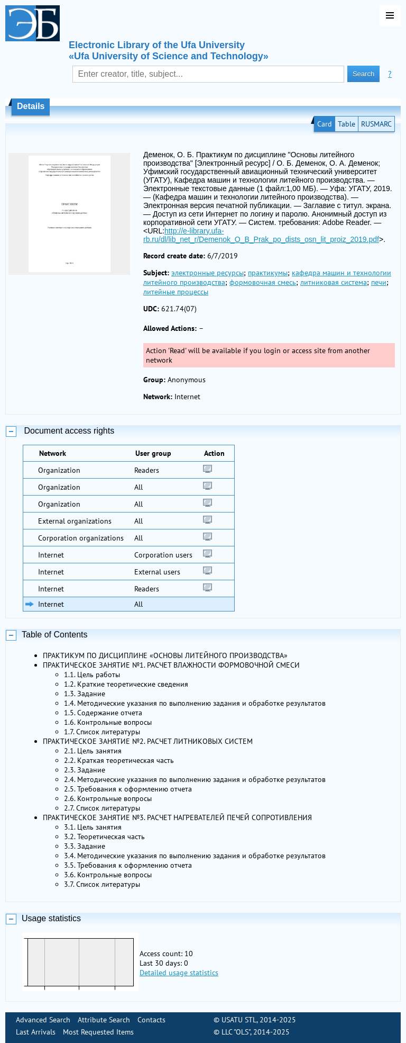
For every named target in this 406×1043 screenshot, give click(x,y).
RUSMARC (376, 124)
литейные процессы (175, 291)
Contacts (151, 1019)
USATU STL (239, 1019)
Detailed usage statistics (179, 972)
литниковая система (333, 282)
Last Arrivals (36, 1032)
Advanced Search (43, 1019)
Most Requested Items (98, 1032)
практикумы (268, 272)
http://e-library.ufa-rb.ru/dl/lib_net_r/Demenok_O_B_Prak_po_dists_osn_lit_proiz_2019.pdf (261, 235)
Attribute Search (104, 1019)
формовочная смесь (262, 282)
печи (378, 282)
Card (324, 124)
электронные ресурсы (207, 272)
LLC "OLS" (236, 1032)
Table (346, 124)
